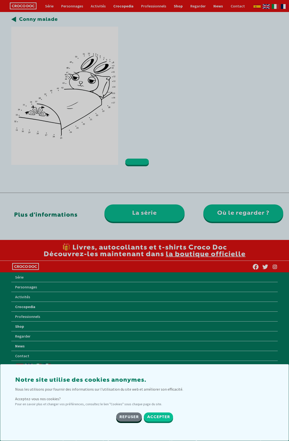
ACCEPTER (158, 417)
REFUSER (129, 417)
